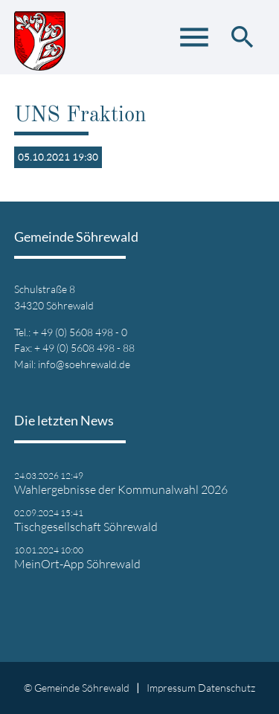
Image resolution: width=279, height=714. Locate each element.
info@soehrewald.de (84, 364)
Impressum (171, 687)
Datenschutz (226, 687)
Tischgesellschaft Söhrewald (86, 527)
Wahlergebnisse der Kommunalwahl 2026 (121, 489)
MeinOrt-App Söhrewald (77, 564)
